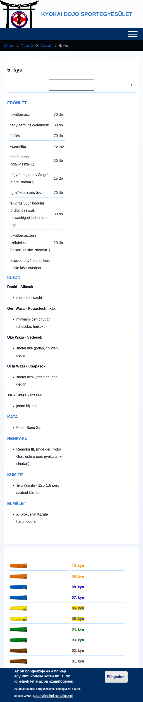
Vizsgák (46, 45)
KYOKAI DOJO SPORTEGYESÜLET (86, 14)
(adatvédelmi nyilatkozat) (53, 696)
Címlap (9, 45)
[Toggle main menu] (71, 34)
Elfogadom (116, 677)
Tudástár (27, 45)
